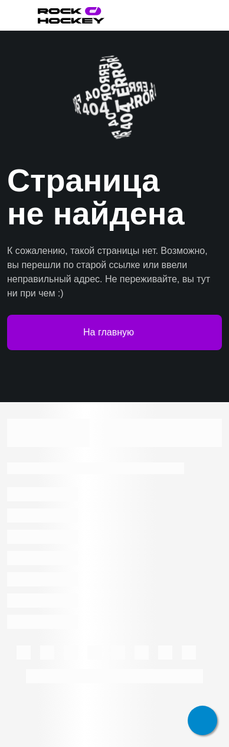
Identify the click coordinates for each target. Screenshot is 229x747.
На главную (114, 332)
